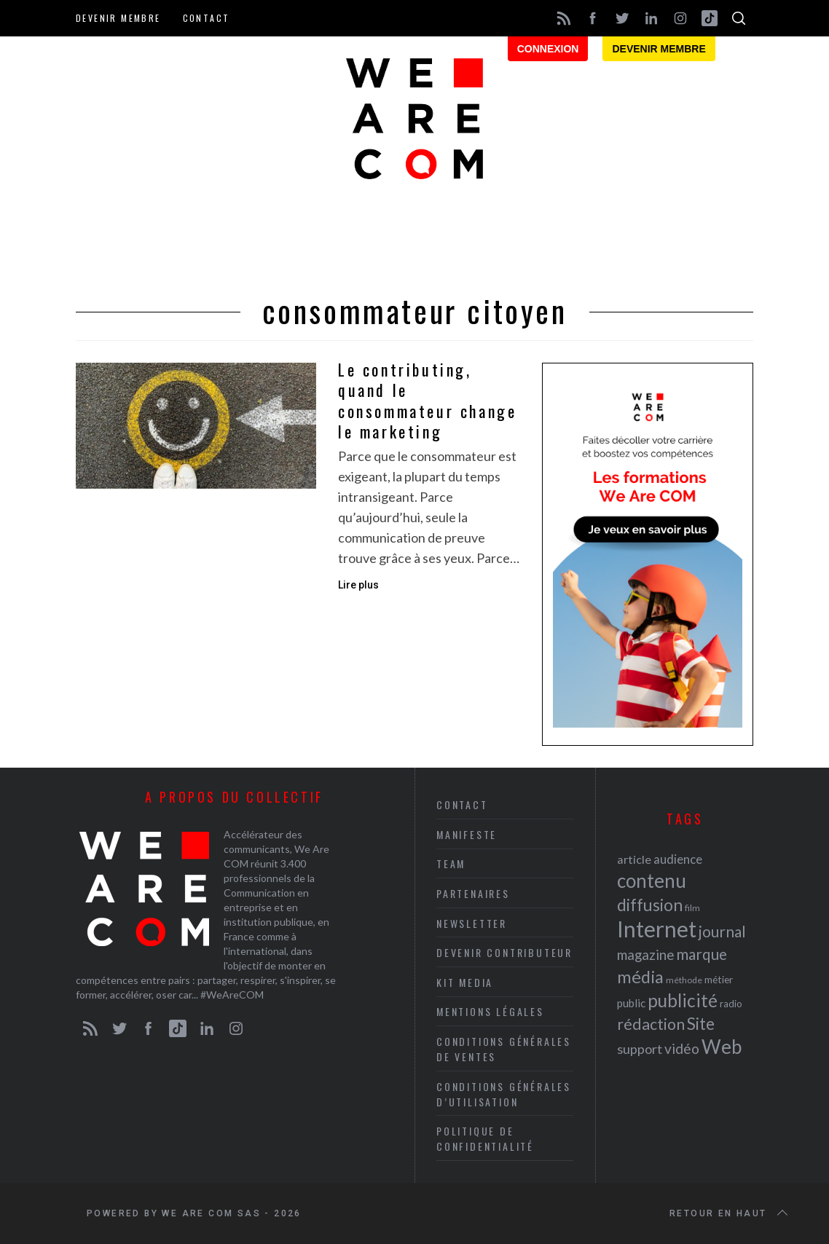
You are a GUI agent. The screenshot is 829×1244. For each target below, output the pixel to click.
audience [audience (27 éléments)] (677, 859)
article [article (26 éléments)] (634, 859)
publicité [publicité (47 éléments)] (683, 1000)
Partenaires (473, 893)
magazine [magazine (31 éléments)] (645, 954)
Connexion (548, 49)
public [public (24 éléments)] (631, 1002)
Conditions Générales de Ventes (503, 1049)
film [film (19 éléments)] (692, 907)
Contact (206, 18)
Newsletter (471, 923)
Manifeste (466, 834)
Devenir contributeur (504, 952)
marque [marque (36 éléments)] (701, 954)
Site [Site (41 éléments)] (701, 1024)
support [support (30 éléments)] (639, 1049)
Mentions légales (490, 1011)
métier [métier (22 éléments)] (718, 979)
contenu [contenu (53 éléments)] (651, 880)
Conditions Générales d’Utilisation (503, 1094)
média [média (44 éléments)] (640, 977)
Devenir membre (118, 18)
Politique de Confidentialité (485, 1138)
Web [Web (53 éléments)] (722, 1046)
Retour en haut (729, 1213)
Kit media (464, 982)
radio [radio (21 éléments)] (731, 1003)
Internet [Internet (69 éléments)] (656, 929)
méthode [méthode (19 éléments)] (684, 980)
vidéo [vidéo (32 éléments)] (681, 1048)
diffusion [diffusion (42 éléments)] (650, 904)
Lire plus (358, 585)
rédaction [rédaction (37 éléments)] (651, 1024)
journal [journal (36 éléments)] (722, 931)
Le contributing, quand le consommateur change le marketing (427, 400)
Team (450, 863)
